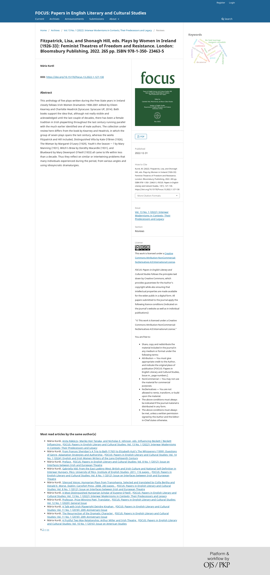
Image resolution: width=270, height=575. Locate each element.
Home (43, 30)
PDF (142, 136)
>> (47, 529)
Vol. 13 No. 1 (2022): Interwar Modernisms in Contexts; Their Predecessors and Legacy (108, 30)
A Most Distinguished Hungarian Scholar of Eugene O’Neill (96, 492)
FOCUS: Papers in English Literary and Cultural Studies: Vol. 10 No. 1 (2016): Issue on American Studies (112, 522)
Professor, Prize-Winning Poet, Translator (86, 499)
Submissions (96, 19)
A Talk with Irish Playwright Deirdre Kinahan (88, 506)
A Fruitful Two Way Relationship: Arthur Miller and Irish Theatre (99, 520)
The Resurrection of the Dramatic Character (87, 513)
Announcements (74, 19)
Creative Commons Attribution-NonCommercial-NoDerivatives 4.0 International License (155, 258)
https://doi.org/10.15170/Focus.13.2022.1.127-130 (75, 77)
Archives (54, 19)
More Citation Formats (149, 195)
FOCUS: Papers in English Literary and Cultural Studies (90, 13)
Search (227, 19)
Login (232, 2)
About (113, 19)
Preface (67, 461)
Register (221, 2)
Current (39, 19)
